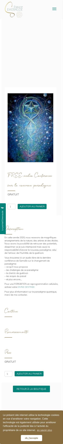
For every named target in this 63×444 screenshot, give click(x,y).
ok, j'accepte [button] (31, 438)
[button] (31, 389)
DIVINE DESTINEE (26, 287)
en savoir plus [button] (44, 430)
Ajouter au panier (32, 206)
